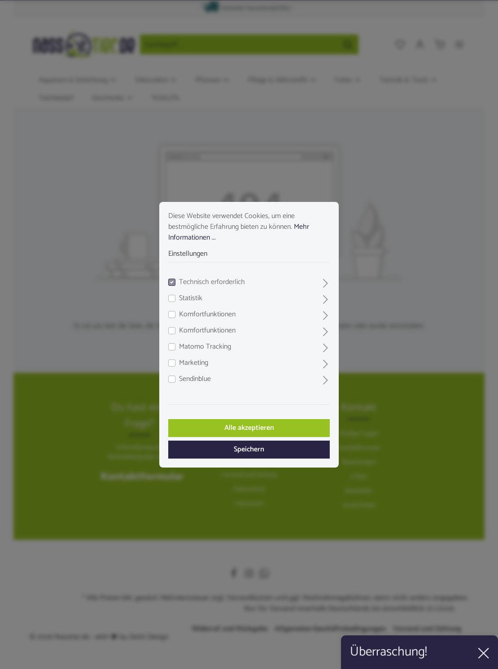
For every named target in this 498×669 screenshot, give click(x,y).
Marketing (193, 363)
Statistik (190, 298)
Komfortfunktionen (207, 314)
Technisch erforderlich (212, 282)
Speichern (249, 449)
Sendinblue (195, 379)
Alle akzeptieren (249, 428)
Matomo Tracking (205, 346)
